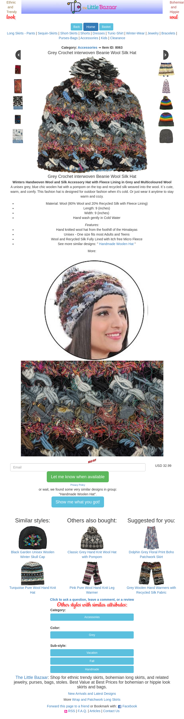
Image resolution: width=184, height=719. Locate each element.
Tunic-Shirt (115, 33)
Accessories (89, 38)
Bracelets (168, 33)
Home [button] (90, 27)
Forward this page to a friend (68, 706)
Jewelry (153, 33)
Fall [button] (92, 661)
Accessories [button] (92, 617)
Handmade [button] (92, 669)
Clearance (117, 38)
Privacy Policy (77, 485)
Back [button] (76, 26)
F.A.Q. (82, 711)
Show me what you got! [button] (78, 502)
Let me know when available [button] (77, 476)
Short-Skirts (69, 33)
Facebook (130, 706)
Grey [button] (92, 635)
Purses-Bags (68, 38)
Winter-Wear (135, 33)
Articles (95, 711)
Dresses (99, 33)
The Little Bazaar (31, 677)
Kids (104, 38)
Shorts (85, 33)
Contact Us (111, 711)
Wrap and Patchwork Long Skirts (96, 699)
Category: (58, 610)
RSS (71, 711)
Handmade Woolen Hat (116, 244)
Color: (55, 628)
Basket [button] (106, 26)
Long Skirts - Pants (21, 33)
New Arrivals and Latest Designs (92, 693)
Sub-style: (58, 646)
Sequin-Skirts (47, 33)
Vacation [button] (92, 652)
